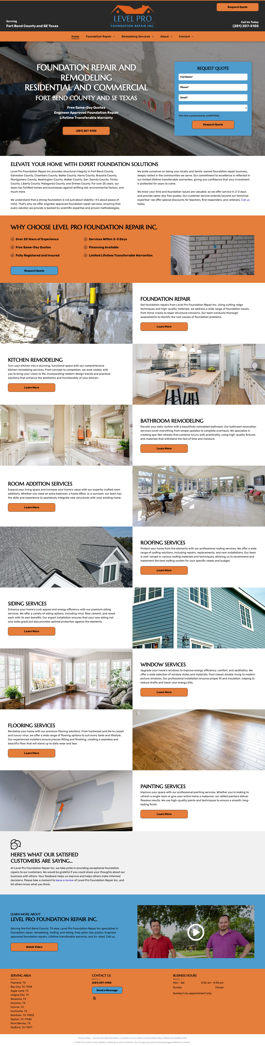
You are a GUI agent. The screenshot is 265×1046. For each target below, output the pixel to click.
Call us (245, 199)
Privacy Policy (84, 1038)
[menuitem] (75, 36)
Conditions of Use (128, 1038)
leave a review (65, 880)
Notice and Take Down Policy (149, 1038)
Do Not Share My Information (106, 1038)
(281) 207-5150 (246, 26)
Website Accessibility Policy (175, 1038)
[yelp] (94, 999)
